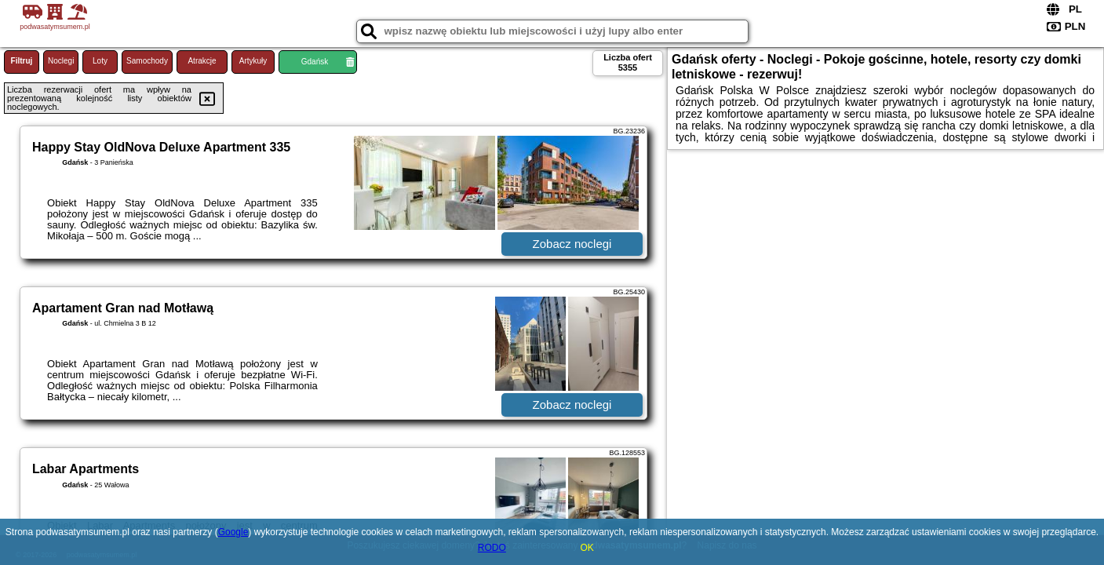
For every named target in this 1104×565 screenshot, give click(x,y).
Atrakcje (202, 60)
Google (233, 532)
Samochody (147, 60)
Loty (100, 60)
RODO (492, 547)
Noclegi (61, 60)
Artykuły (253, 60)
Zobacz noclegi (572, 243)
